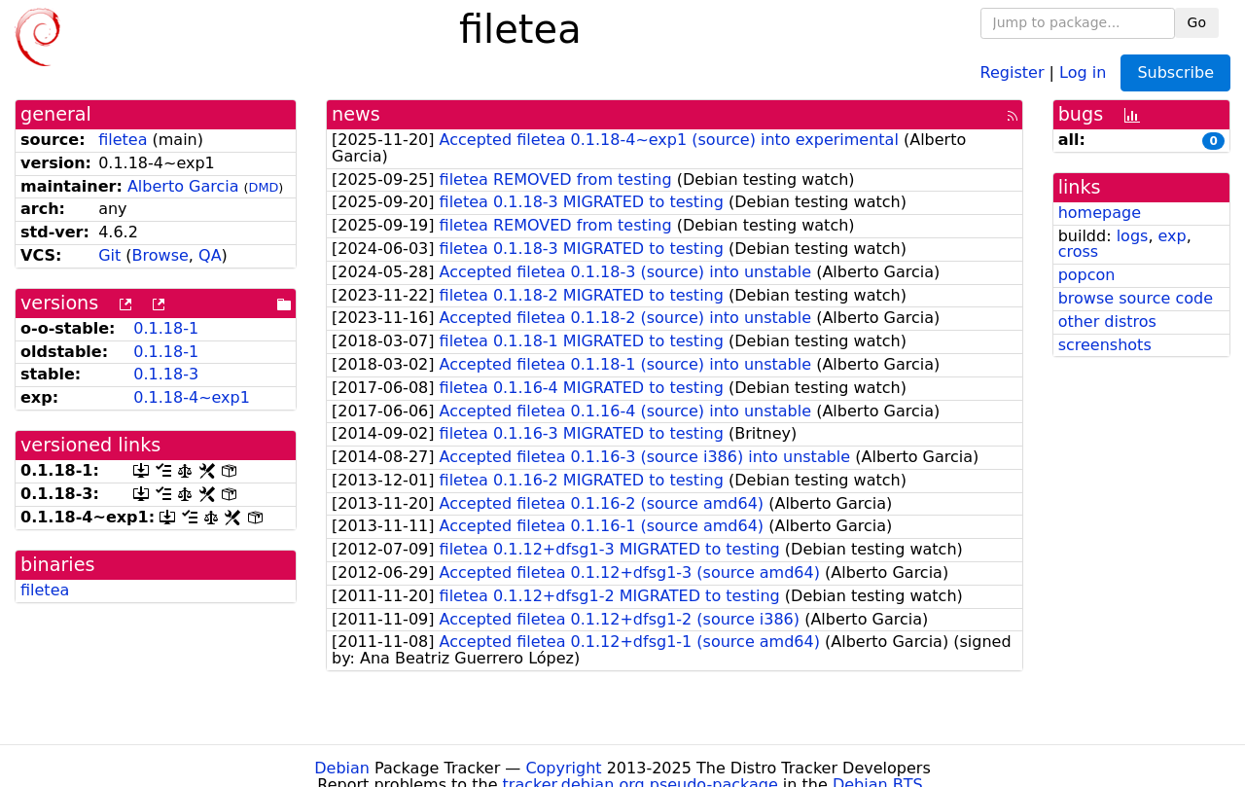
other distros (1107, 321)
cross (1078, 251)
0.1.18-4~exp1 (191, 397)
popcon (1087, 275)
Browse (160, 255)
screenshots (1105, 345)
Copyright (563, 768)
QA (210, 255)
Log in (1082, 71)
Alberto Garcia (183, 186)
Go (1197, 22)
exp (1172, 236)
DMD (264, 187)
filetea (122, 139)
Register (1012, 71)
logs (1133, 236)
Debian (342, 768)
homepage (1099, 212)
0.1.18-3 (165, 374)
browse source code (1135, 298)
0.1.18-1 (165, 328)
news (356, 114)
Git (109, 255)
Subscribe (1175, 72)
